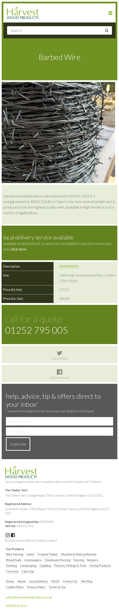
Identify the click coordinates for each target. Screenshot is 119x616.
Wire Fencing (14, 554)
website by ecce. (17, 605)
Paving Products (100, 565)
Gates (30, 554)
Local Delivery (38, 581)
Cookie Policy (15, 587)
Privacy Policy (36, 587)
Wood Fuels (13, 560)
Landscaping (28, 565)
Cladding (45, 565)
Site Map (87, 581)
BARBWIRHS (69, 266)
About (22, 581)
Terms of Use (57, 587)
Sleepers (92, 560)
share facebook (59, 374)
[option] (14, 555)
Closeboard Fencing (57, 560)
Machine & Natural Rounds (78, 554)
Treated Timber (47, 554)
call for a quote (59, 324)
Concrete (12, 571)
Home (10, 581)
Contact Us (70, 581)
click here (18, 249)
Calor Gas (28, 571)
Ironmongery (33, 560)
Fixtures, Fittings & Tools (70, 565)
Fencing (79, 560)
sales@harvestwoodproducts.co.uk (29, 597)
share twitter (59, 355)
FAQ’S (55, 581)
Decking (11, 565)
